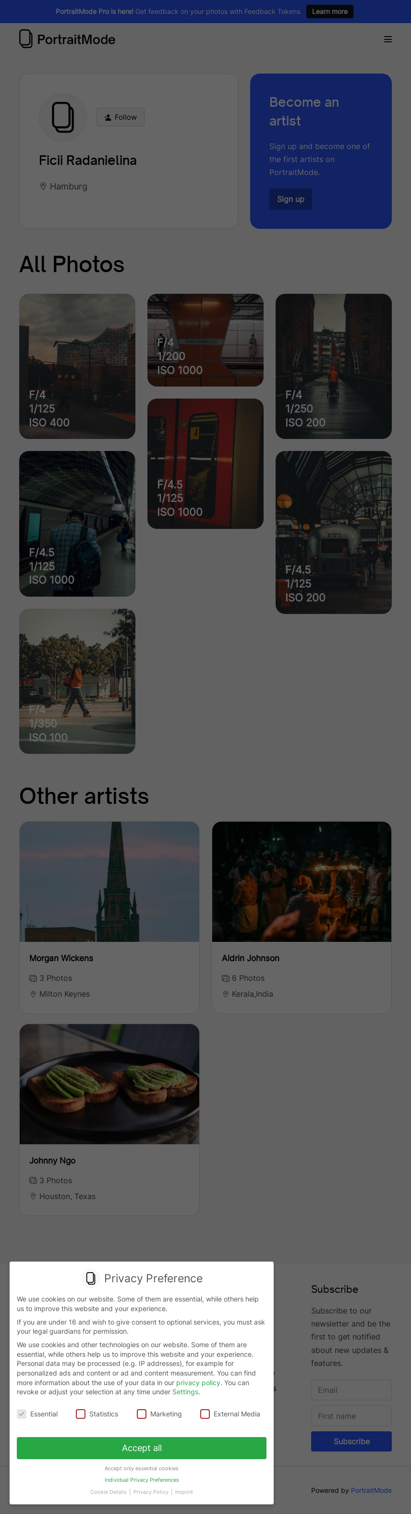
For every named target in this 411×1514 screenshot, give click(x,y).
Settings (185, 1392)
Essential (38, 1413)
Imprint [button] (182, 1486)
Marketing (159, 1413)
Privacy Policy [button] (151, 1486)
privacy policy (198, 1382)
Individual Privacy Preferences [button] (142, 1476)
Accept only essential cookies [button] (141, 1465)
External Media (229, 1413)
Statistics (98, 1413)
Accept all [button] (141, 1446)
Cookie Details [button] (111, 1486)
